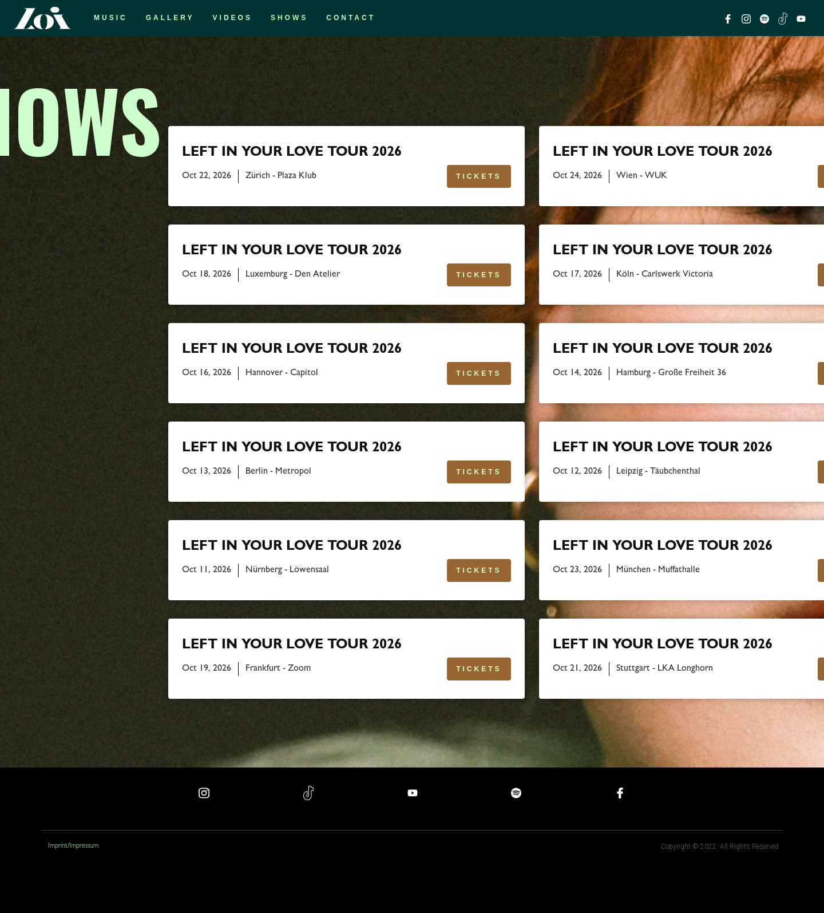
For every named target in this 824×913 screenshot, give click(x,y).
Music (111, 18)
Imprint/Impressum (73, 846)
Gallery (170, 18)
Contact (350, 18)
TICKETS (478, 176)
